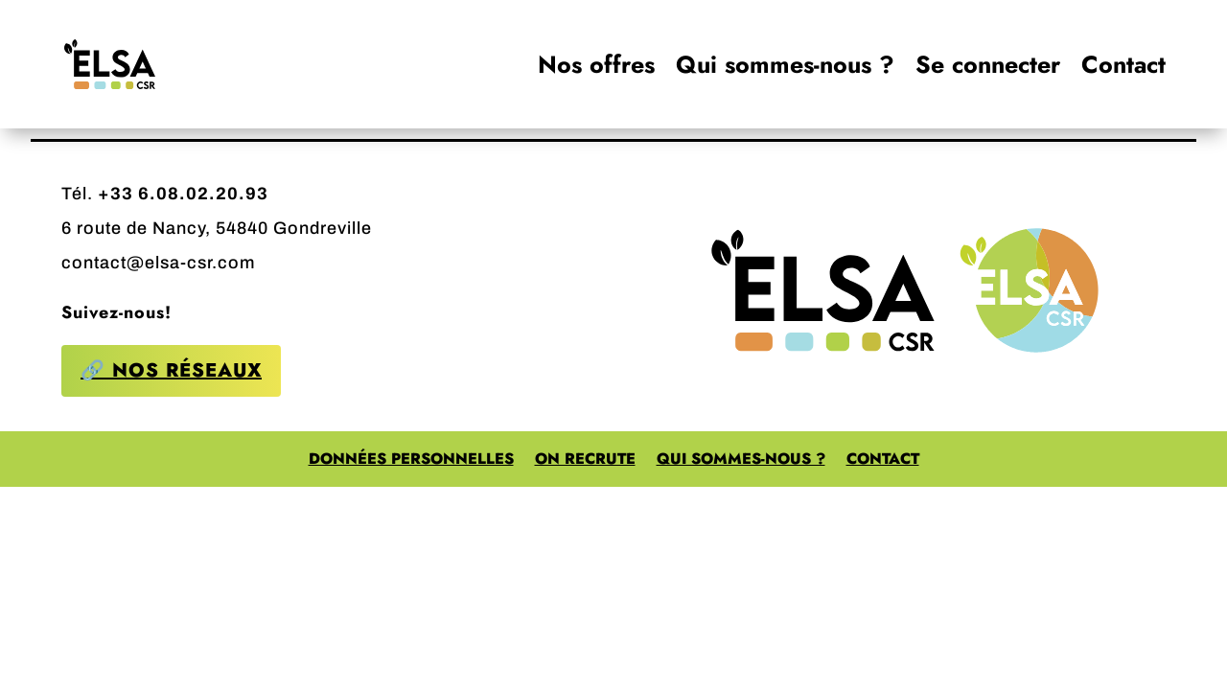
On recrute (585, 461)
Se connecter (987, 64)
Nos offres (596, 64)
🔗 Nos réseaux (171, 370)
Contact (1123, 64)
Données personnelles (411, 461)
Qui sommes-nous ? (785, 64)
